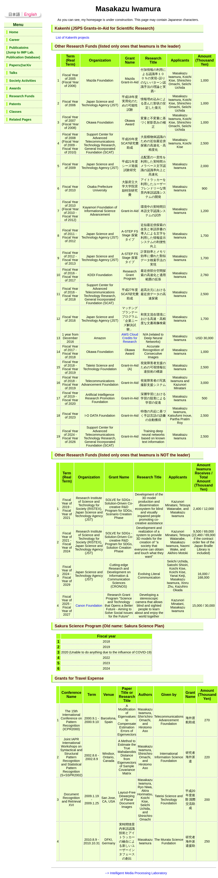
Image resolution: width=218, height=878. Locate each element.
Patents (15, 104)
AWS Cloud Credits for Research (129, 338)
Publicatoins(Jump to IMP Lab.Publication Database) (23, 52)
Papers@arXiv (20, 65)
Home (13, 32)
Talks (13, 73)
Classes (15, 111)
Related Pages (20, 119)
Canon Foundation (89, 605)
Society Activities (22, 80)
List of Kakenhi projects (72, 37)
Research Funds (21, 96)
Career (14, 40)
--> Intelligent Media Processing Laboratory (136, 873)
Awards (15, 88)
